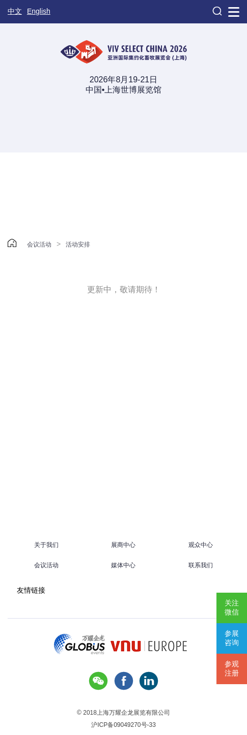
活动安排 (78, 244)
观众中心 (200, 544)
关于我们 (46, 544)
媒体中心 (123, 565)
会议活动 (39, 244)
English (38, 11)
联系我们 (200, 565)
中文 (15, 11)
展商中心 (123, 544)
